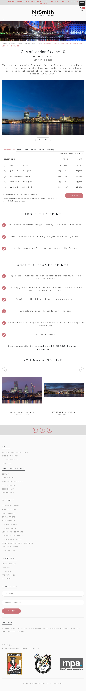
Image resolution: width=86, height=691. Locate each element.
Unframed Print (9, 150)
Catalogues (7, 463)
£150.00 (79, 171)
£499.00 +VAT (62, 182)
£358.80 (79, 176)
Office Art (7, 567)
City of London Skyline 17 (64, 412)
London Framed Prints (12, 532)
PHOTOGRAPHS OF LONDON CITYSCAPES (25, 44)
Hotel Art (6, 571)
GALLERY (43, 140)
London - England (22, 414)
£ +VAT (63, 165)
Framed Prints (8, 513)
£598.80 (79, 182)
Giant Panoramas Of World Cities (17, 543)
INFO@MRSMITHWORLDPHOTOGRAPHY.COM (21, 648)
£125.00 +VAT (63, 171)
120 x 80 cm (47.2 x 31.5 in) (21, 182)
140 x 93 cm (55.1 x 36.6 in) (21, 187)
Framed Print (22, 150)
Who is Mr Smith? (10, 456)
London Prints (9, 528)
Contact (6, 474)
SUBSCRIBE (11, 611)
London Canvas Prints (12, 536)
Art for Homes (8, 575)
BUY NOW (74, 196)
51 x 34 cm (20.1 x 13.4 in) (20, 171)
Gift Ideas (6, 579)
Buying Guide (8, 478)
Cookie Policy (8, 489)
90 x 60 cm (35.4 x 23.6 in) (20, 176)
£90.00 (79, 165)
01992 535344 (9, 645)
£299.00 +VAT (62, 176)
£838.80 (79, 187)
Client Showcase (10, 460)
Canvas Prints (8, 517)
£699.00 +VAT (62, 187)
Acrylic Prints (8, 521)
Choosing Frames (10, 551)
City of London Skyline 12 (22, 412)
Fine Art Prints (9, 509)
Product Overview (10, 506)
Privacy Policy (8, 485)
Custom (41, 150)
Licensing (50, 150)
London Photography (12, 539)
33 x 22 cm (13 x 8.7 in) (19, 165)
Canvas (33, 150)
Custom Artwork (10, 524)
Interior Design (9, 564)
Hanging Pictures (10, 547)
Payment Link (8, 493)
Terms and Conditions (12, 481)
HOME (4, 44)
